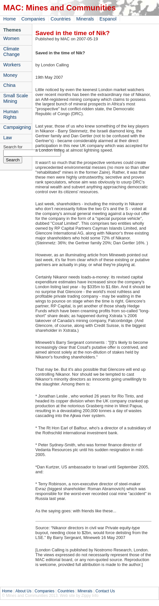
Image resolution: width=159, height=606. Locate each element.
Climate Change (11, 51)
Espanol (107, 18)
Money (10, 75)
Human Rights (10, 114)
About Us (23, 591)
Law (7, 137)
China (9, 85)
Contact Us (105, 591)
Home (9, 18)
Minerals (85, 18)
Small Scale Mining (15, 98)
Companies (33, 18)
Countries (61, 18)
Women (11, 38)
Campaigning (17, 127)
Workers (12, 64)
